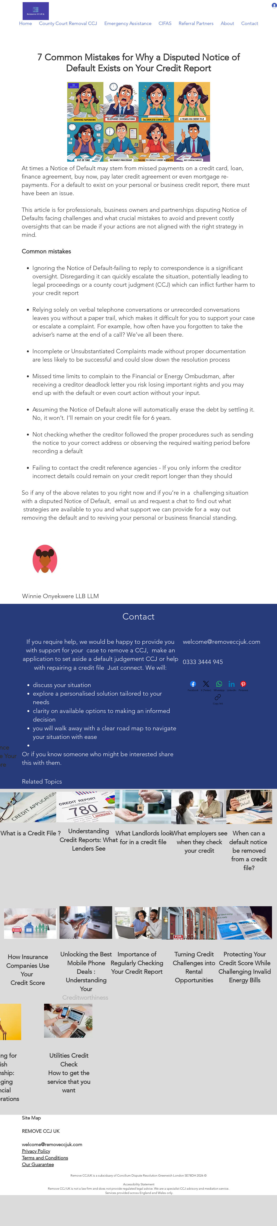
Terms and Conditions (45, 1158)
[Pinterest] (243, 686)
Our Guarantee (38, 1164)
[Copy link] (218, 699)
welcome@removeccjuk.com (221, 641)
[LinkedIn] (231, 686)
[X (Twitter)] (206, 686)
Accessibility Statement (138, 1184)
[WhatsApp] (219, 686)
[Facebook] (193, 686)
